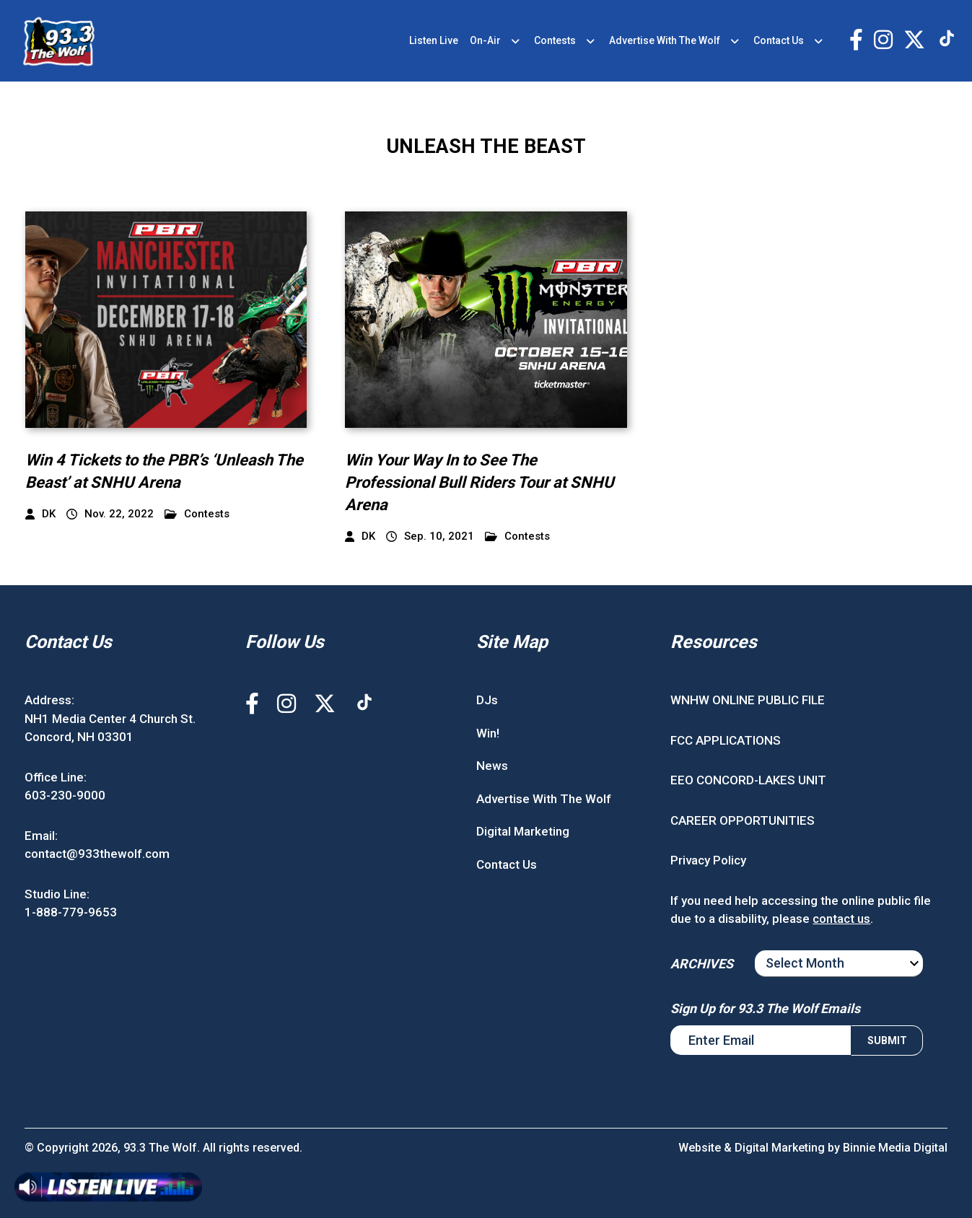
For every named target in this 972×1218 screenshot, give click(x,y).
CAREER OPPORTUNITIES (742, 820)
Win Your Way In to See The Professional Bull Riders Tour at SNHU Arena (479, 482)
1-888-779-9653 (71, 912)
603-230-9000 (65, 795)
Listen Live (433, 40)
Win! (487, 733)
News (492, 765)
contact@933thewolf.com (97, 853)
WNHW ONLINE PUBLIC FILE (747, 700)
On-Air (485, 40)
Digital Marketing (522, 831)
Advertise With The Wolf (664, 40)
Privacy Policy (708, 860)
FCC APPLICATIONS (725, 740)
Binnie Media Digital (895, 1148)
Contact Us (778, 40)
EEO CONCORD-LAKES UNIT (748, 780)
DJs (487, 700)
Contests (555, 40)
